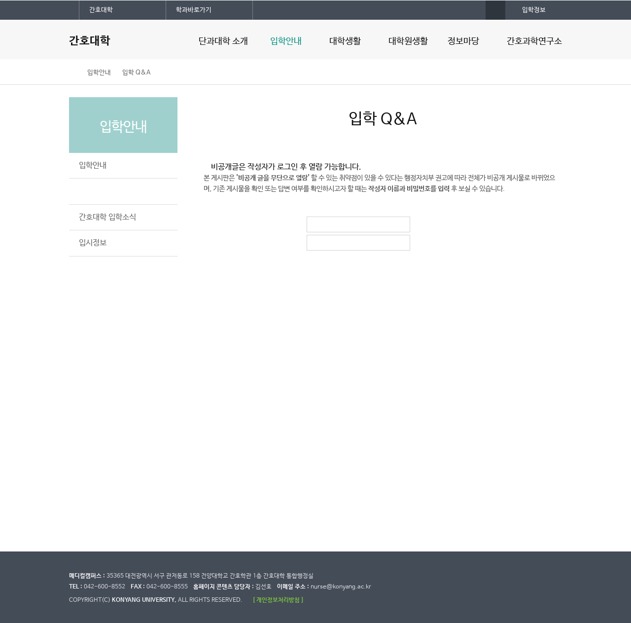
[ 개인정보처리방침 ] (278, 600)
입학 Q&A (136, 72)
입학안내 (286, 41)
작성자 (316, 224)
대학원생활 (408, 41)
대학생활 (345, 41)
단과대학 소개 (223, 41)
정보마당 (463, 41)
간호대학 (101, 10)
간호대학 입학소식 (107, 217)
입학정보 (534, 10)
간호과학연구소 (534, 41)
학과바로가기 (193, 10)
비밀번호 (316, 242)
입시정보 (92, 243)
